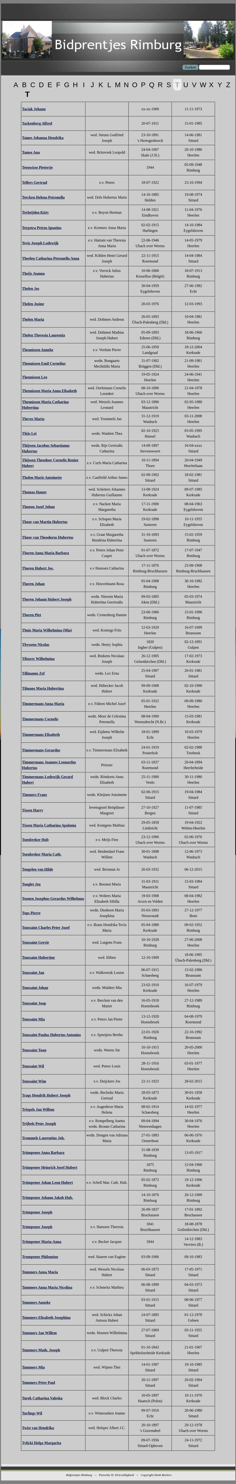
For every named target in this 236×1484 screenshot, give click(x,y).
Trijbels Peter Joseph (39, 1124)
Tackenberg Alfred (37, 123)
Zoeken (190, 67)
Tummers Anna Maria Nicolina (47, 1287)
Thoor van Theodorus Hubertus (47, 537)
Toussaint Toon (34, 1050)
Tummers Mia (33, 1367)
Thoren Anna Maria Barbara (45, 553)
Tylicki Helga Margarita (41, 1443)
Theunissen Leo (34, 377)
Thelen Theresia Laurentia (43, 335)
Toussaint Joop (34, 1003)
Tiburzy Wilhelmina (38, 659)
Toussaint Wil (33, 1066)
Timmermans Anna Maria (43, 704)
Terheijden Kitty (35, 212)
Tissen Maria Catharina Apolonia (49, 825)
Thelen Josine (33, 304)
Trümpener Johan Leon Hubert (47, 1183)
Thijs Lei (29, 433)
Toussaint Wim (34, 1081)
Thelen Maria (33, 319)
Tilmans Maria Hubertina (43, 688)
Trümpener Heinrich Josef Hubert (49, 1167)
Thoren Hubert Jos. (38, 568)
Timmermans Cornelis (40, 719)
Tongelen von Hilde (37, 869)
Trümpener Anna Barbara (43, 1153)
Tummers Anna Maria (40, 1272)
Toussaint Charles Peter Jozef (46, 928)
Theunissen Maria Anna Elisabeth (49, 391)
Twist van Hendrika (38, 1428)
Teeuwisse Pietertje (37, 167)
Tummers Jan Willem (39, 1333)
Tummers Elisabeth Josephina (46, 1318)
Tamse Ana (31, 152)
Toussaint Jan (33, 973)
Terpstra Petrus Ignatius (41, 228)
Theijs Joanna (33, 273)
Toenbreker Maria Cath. (41, 854)
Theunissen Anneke (37, 350)
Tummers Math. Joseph (41, 1350)
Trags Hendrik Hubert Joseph (46, 1095)
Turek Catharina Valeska (42, 1398)
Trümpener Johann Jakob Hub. (47, 1198)
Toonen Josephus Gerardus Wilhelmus (53, 899)
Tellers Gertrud (34, 182)
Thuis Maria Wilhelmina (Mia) (47, 630)
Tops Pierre (31, 913)
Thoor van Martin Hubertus (44, 522)
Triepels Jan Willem (38, 1109)
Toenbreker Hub (35, 840)
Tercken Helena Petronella (43, 197)
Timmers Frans (34, 795)
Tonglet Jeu (31, 884)
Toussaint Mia (33, 1019)
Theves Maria (33, 419)
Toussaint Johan (35, 988)
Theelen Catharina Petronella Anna (50, 258)
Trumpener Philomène (40, 1257)
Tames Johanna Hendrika (42, 138)
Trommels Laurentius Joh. (43, 1138)
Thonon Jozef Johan (38, 507)
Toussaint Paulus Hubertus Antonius (51, 1035)
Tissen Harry (32, 810)
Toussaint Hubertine (38, 957)
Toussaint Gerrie (35, 942)
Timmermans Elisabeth (41, 735)
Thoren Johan (33, 584)
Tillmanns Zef (33, 673)
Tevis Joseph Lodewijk (40, 243)
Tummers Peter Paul (38, 1383)
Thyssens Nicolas (35, 645)
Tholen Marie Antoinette (42, 478)
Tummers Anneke (36, 1302)
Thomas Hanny (34, 492)
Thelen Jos (30, 289)
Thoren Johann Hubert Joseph (47, 599)
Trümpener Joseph (37, 1212)
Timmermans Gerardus (41, 750)
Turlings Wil (32, 1413)
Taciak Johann (34, 109)
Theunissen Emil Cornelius (44, 363)
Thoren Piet (31, 615)
